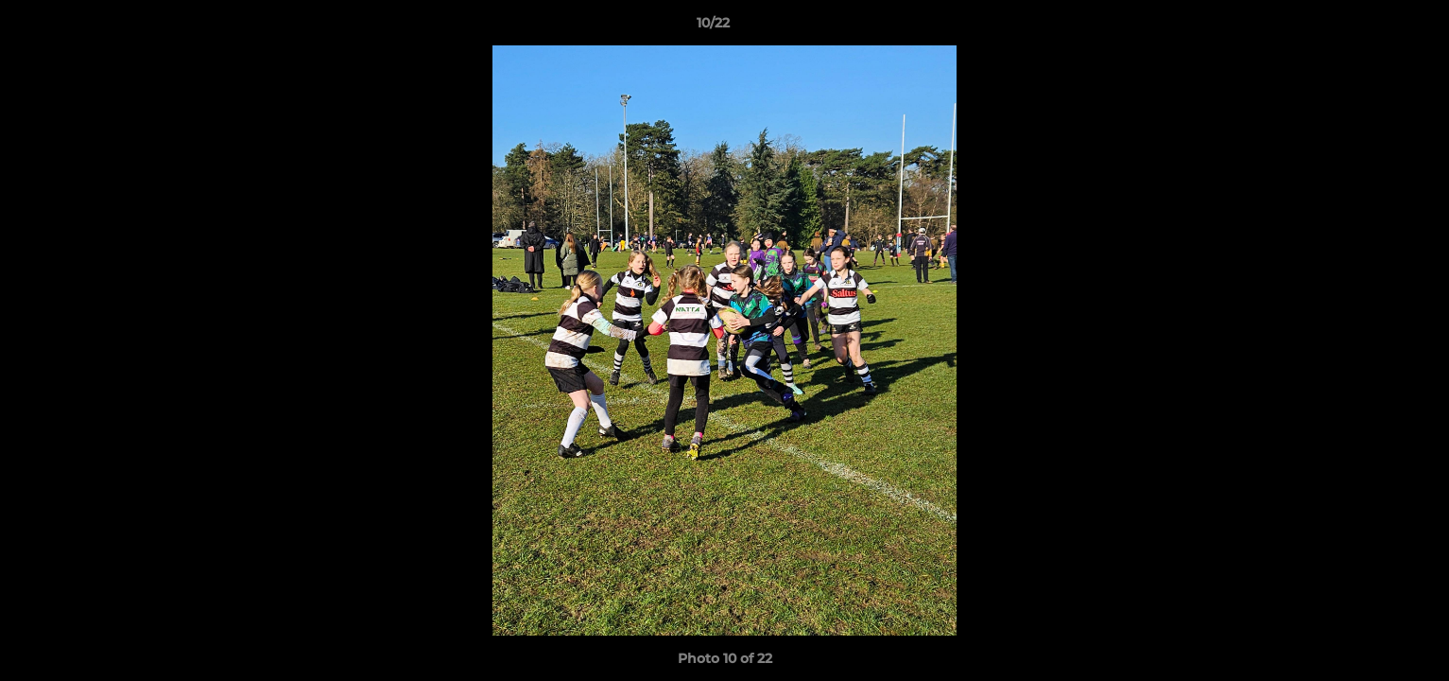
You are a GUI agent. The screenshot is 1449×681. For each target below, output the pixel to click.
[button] (1369, 27)
